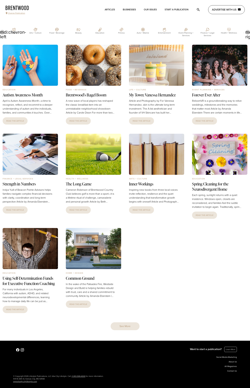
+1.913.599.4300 (78, 376)
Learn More (230, 349)
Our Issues (150, 9)
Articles (110, 9)
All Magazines (231, 366)
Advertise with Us (226, 9)
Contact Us (232, 371)
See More (125, 326)
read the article (15, 121)
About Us (233, 362)
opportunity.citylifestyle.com (25, 381)
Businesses (129, 9)
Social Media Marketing (226, 357)
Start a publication (176, 9)
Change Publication (15, 13)
